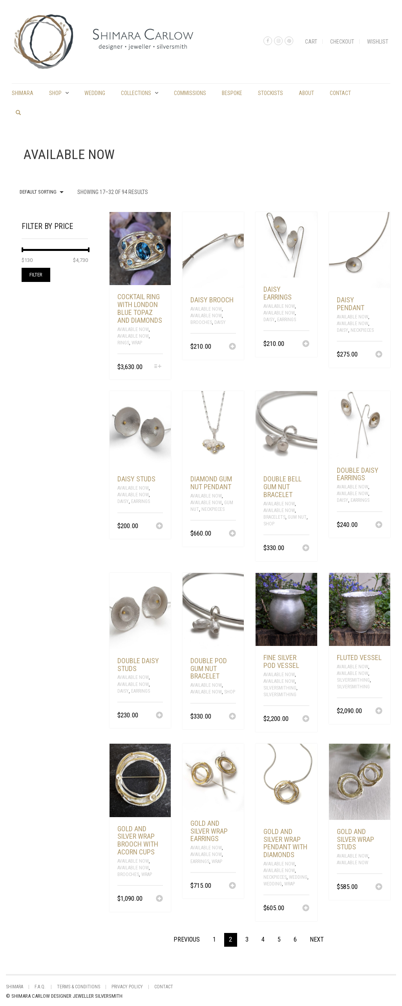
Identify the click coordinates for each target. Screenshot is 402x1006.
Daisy (220, 322)
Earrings (286, 319)
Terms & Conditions (78, 987)
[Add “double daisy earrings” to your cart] (378, 525)
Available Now (133, 329)
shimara (22, 93)
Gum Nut (297, 517)
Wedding (94, 93)
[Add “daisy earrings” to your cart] (305, 344)
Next (317, 939)
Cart (311, 41)
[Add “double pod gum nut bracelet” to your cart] (232, 717)
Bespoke (232, 93)
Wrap (137, 343)
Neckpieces (362, 330)
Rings (123, 343)
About (306, 93)
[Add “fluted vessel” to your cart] (378, 711)
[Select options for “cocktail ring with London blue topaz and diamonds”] (158, 367)
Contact (340, 93)
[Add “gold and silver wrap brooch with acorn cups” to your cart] (159, 899)
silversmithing (279, 694)
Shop (55, 93)
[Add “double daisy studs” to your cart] (159, 716)
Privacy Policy (127, 987)
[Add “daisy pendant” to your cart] (378, 355)
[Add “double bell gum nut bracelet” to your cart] (305, 548)
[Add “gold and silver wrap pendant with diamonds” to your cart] (305, 908)
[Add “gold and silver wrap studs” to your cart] (378, 887)
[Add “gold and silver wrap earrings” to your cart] (232, 886)
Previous (187, 939)
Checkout (342, 41)
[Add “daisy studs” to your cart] (159, 526)
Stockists (270, 93)
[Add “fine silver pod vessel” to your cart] (305, 719)
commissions (190, 93)
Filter (35, 275)
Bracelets (274, 517)
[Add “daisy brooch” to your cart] (232, 347)
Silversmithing (279, 688)
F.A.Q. (40, 987)
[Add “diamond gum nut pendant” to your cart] (232, 534)
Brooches (201, 322)
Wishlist (377, 41)
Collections (136, 93)
